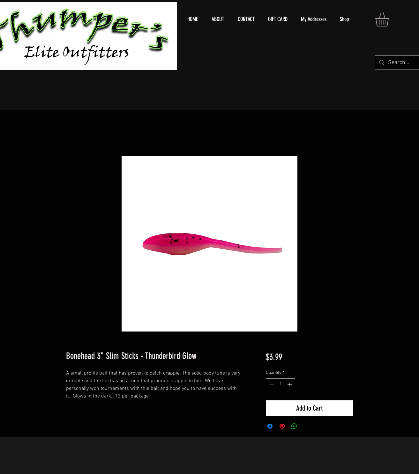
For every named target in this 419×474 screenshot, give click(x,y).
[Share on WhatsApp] (294, 426)
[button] (390, 19)
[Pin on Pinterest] (282, 426)
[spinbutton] (280, 384)
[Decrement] (271, 384)
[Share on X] (306, 426)
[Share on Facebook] (270, 426)
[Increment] (290, 384)
